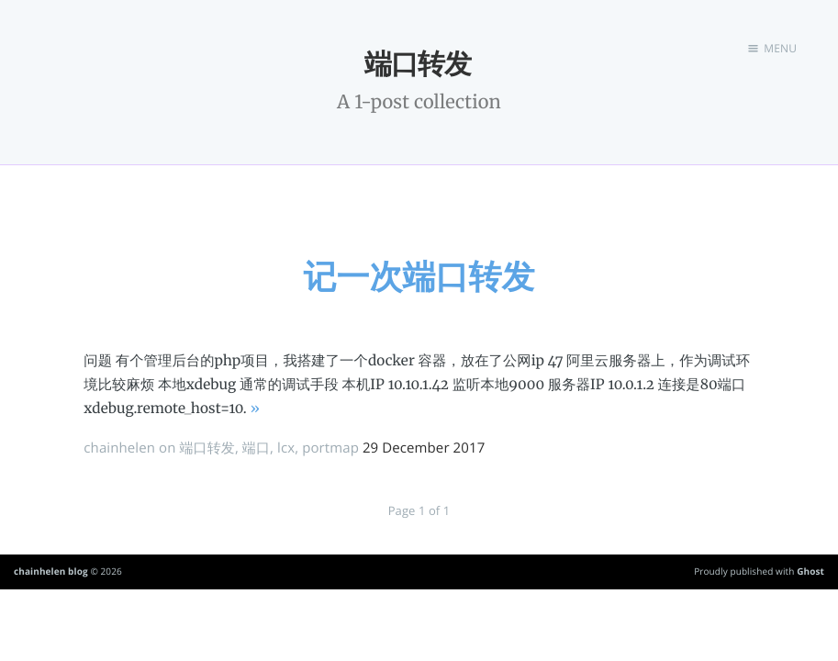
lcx (286, 448)
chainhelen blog (51, 571)
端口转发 (206, 448)
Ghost (810, 571)
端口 (256, 448)
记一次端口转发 (418, 275)
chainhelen (119, 448)
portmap (330, 448)
